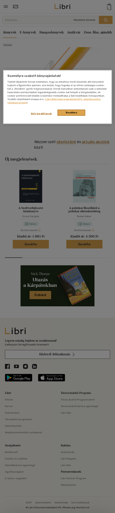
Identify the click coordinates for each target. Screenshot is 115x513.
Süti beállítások (41, 113)
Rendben (71, 112)
